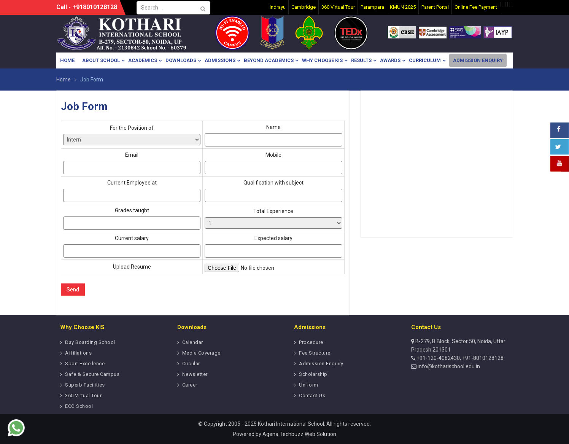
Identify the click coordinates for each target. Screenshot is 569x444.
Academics (142, 60)
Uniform (308, 385)
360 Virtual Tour (83, 395)
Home (67, 60)
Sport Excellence (85, 363)
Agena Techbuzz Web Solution (299, 434)
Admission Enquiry (478, 60)
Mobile (273, 163)
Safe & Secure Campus (92, 374)
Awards (390, 60)
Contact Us (312, 395)
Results (361, 60)
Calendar (192, 342)
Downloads (180, 60)
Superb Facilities (85, 385)
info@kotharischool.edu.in (448, 366)
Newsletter (195, 374)
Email (131, 163)
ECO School (79, 406)
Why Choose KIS (322, 60)
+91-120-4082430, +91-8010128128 (459, 358)
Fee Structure (315, 353)
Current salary (131, 246)
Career (189, 385)
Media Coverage (201, 353)
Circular (191, 363)
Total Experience (273, 218)
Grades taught (131, 218)
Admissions (220, 60)
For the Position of (131, 135)
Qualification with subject (273, 191)
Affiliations (78, 353)
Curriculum (425, 60)
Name (273, 135)
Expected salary (273, 246)
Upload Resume (132, 267)
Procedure (311, 342)
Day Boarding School (90, 342)
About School (101, 60)
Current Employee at (131, 191)
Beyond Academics (269, 60)
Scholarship (313, 374)
